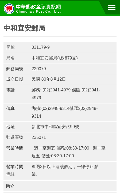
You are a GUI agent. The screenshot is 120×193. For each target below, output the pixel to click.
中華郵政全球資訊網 (33, 8)
